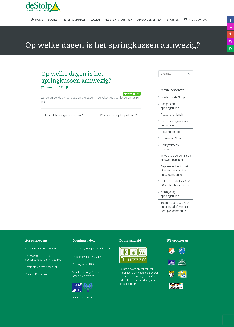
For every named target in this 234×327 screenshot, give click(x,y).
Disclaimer (41, 274)
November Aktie (171, 138)
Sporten (173, 19)
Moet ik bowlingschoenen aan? (64, 115)
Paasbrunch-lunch (172, 114)
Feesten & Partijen (119, 19)
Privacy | (30, 274)
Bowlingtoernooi (171, 131)
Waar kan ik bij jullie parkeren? (118, 115)
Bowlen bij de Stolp (173, 97)
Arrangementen (149, 19)
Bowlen (53, 19)
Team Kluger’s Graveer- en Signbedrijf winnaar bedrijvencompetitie (175, 207)
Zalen (95, 19)
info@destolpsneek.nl (44, 266)
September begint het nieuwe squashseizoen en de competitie (175, 170)
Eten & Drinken (75, 19)
